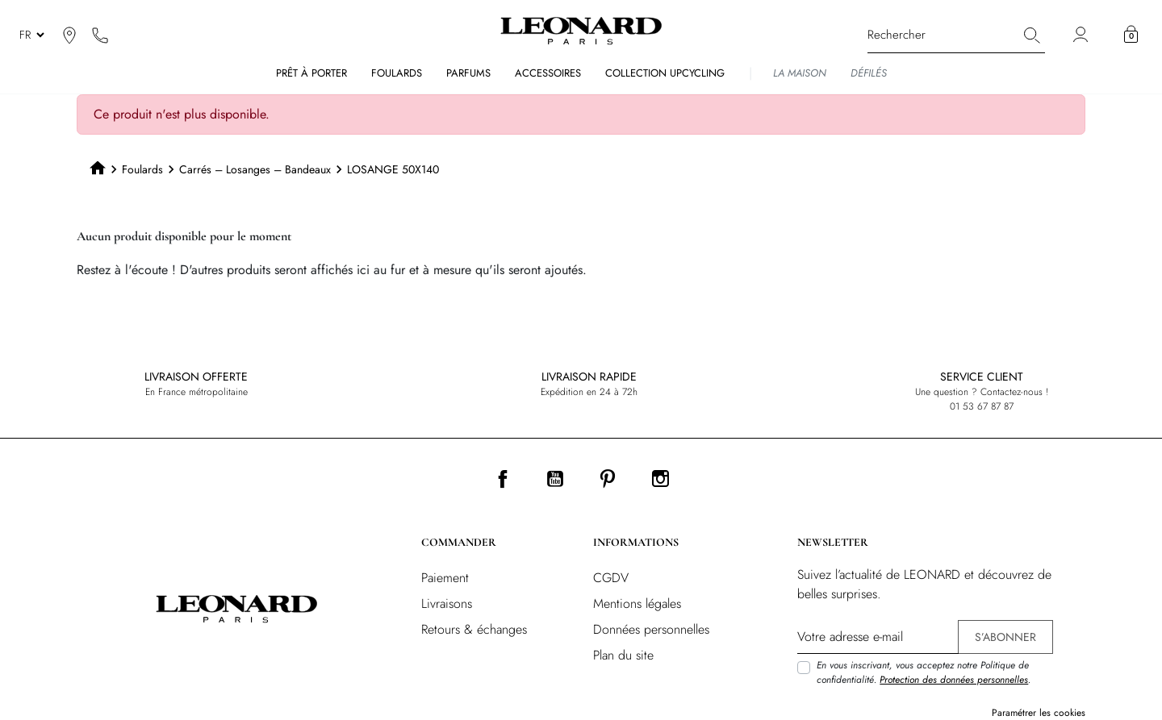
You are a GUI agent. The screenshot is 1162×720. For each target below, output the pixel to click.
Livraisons (446, 603)
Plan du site (623, 655)
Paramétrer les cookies (1038, 712)
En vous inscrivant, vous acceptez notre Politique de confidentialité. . (923, 672)
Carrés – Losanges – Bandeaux (255, 169)
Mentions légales (637, 603)
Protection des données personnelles (954, 679)
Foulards (142, 169)
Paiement (445, 577)
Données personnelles (651, 629)
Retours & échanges (474, 629)
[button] (1131, 34)
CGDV (611, 577)
